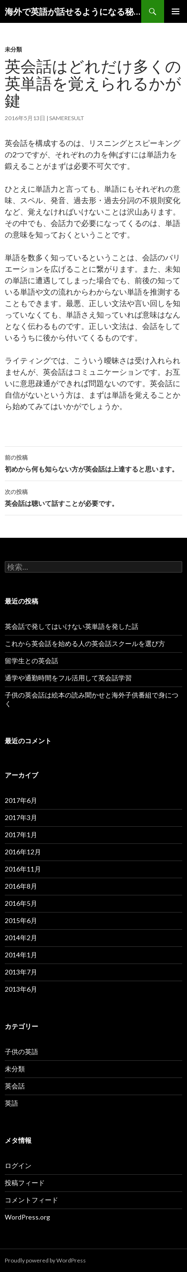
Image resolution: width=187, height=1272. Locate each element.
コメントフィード (31, 1200)
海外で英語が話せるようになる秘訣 (73, 11)
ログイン (18, 1165)
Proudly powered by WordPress (45, 1260)
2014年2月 (21, 937)
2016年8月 (21, 886)
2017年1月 (21, 835)
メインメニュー (175, 11)
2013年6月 (21, 989)
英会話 (15, 1086)
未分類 (13, 49)
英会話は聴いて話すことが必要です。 (93, 496)
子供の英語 (21, 1051)
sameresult (66, 118)
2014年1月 (21, 955)
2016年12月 (23, 852)
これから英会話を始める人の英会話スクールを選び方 (85, 643)
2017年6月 (21, 800)
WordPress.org (27, 1217)
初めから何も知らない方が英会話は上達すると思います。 (93, 462)
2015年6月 (21, 920)
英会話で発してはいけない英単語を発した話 (71, 626)
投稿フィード (25, 1183)
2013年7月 (21, 972)
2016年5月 (21, 903)
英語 (11, 1103)
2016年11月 (23, 869)
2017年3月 (21, 817)
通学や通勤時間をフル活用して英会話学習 (68, 678)
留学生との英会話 (31, 661)
